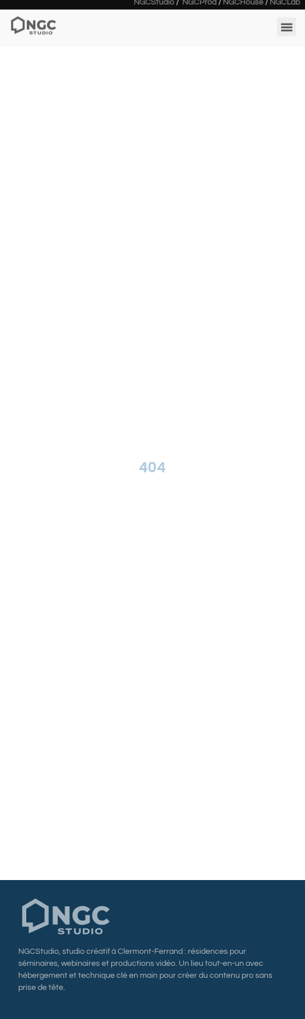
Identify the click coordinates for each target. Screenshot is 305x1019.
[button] (286, 22)
